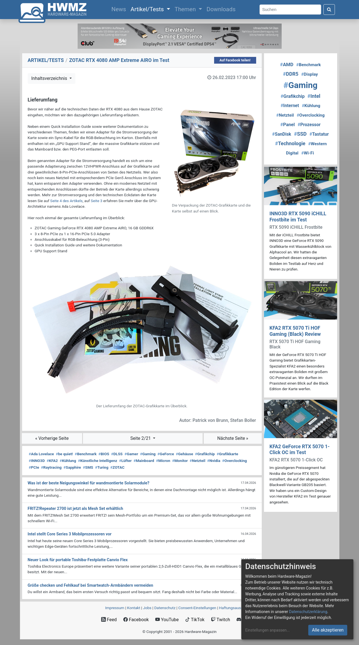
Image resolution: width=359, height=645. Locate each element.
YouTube (167, 619)
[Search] (290, 9)
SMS (88, 467)
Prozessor (309, 124)
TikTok (195, 619)
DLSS (116, 454)
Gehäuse (184, 454)
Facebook (136, 619)
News (120, 9)
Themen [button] (186, 9)
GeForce (166, 454)
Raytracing (51, 467)
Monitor (180, 460)
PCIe (34, 467)
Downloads (221, 9)
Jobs (147, 607)
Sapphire (72, 467)
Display (309, 74)
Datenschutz (164, 607)
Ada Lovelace (41, 454)
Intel (313, 96)
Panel (287, 124)
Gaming (148, 454)
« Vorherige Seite (52, 438)
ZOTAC (117, 467)
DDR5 (290, 74)
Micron (163, 460)
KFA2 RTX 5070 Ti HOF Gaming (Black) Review (295, 331)
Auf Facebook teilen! (235, 60)
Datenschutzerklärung (308, 611)
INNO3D (37, 460)
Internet (290, 105)
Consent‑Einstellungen (197, 607)
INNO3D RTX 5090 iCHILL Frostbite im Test (298, 216)
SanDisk (281, 134)
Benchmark (86, 454)
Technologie (290, 143)
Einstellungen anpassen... (267, 630)
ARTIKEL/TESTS (46, 60)
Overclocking (234, 460)
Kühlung (68, 460)
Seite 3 (96, 200)
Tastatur (319, 134)
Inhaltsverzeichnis (49, 78)
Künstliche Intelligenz (97, 460)
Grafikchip (205, 454)
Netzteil (197, 460)
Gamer (131, 454)
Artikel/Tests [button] (148, 9)
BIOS (103, 454)
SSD (300, 134)
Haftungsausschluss (236, 607)
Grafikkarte (227, 454)
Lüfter (125, 460)
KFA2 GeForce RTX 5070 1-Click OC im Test (300, 449)
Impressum (114, 607)
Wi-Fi (307, 153)
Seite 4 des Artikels (66, 200)
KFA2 (52, 460)
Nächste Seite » (232, 438)
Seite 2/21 (141, 438)
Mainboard (143, 460)
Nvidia (213, 460)
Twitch (220, 619)
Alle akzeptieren (328, 630)
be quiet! (64, 454)
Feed (109, 619)
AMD (286, 64)
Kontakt (133, 607)
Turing (101, 467)
